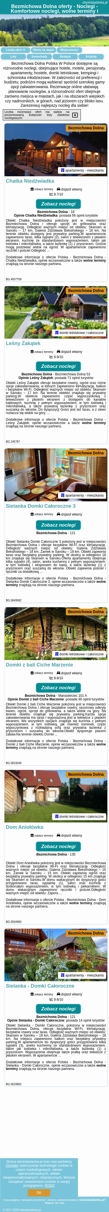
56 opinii (78, 217)
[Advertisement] (54, 1153)
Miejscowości (69, 49)
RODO (50, 1186)
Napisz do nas (54, 1202)
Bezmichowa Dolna (86, 128)
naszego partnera (48, 265)
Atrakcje (65, 56)
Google (12, 1166)
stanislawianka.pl (95, 2)
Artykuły (91, 56)
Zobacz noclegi (58, 205)
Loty (13, 56)
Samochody (39, 56)
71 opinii (73, 381)
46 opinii (84, 706)
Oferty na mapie (43, 49)
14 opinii (85, 1030)
